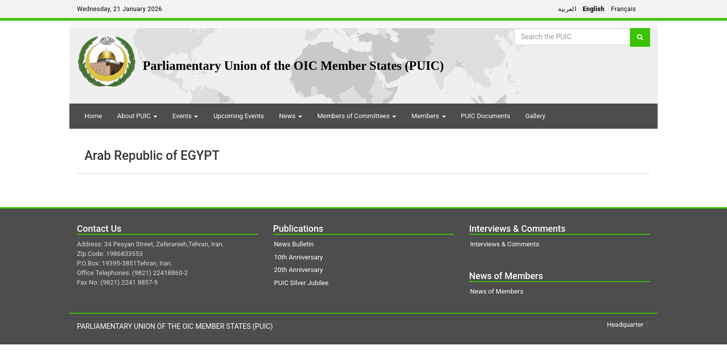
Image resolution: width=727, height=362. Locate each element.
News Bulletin (294, 244)
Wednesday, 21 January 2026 (119, 9)
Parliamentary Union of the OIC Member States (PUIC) (293, 65)
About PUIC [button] (137, 116)
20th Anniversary (298, 270)
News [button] (290, 116)
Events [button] (185, 116)
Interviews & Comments (504, 244)
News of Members (496, 291)
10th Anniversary (298, 257)
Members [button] (428, 116)
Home (93, 116)
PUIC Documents (485, 116)
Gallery (535, 116)
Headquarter (625, 324)
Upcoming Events (238, 116)
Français (623, 9)
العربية (567, 9)
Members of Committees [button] (356, 116)
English (593, 9)
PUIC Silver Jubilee (301, 283)
